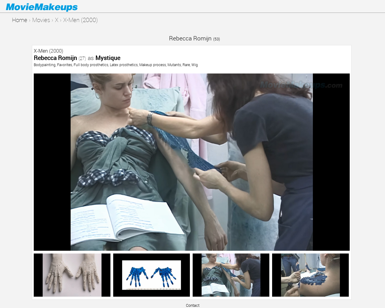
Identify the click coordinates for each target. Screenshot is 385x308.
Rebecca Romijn (194, 38)
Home (19, 20)
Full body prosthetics (91, 64)
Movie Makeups (51, 6)
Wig (194, 64)
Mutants (174, 64)
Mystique (107, 58)
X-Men (41, 50)
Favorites (64, 64)
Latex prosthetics (124, 64)
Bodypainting (45, 64)
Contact (192, 305)
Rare (186, 64)
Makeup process (152, 64)
